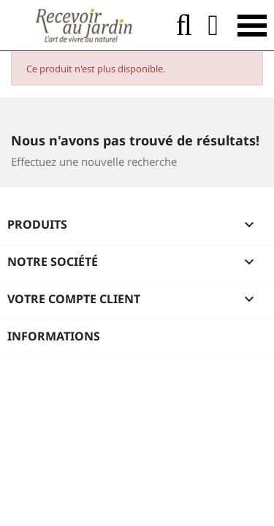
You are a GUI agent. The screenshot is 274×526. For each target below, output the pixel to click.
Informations (53, 336)
